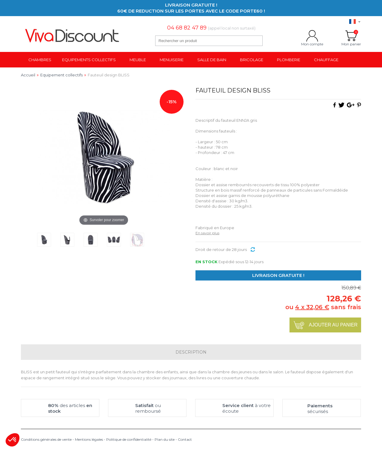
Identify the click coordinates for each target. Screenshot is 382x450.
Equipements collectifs (89, 59)
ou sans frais (323, 307)
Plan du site (165, 439)
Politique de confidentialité (128, 439)
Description (191, 352)
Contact (185, 439)
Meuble (138, 59)
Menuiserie (172, 59)
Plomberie (288, 59)
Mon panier (351, 36)
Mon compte (312, 36)
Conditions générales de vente (46, 439)
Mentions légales (89, 439)
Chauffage (326, 59)
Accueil (28, 75)
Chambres (39, 59)
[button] (12, 440)
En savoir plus (207, 233)
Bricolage (251, 59)
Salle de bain (211, 59)
